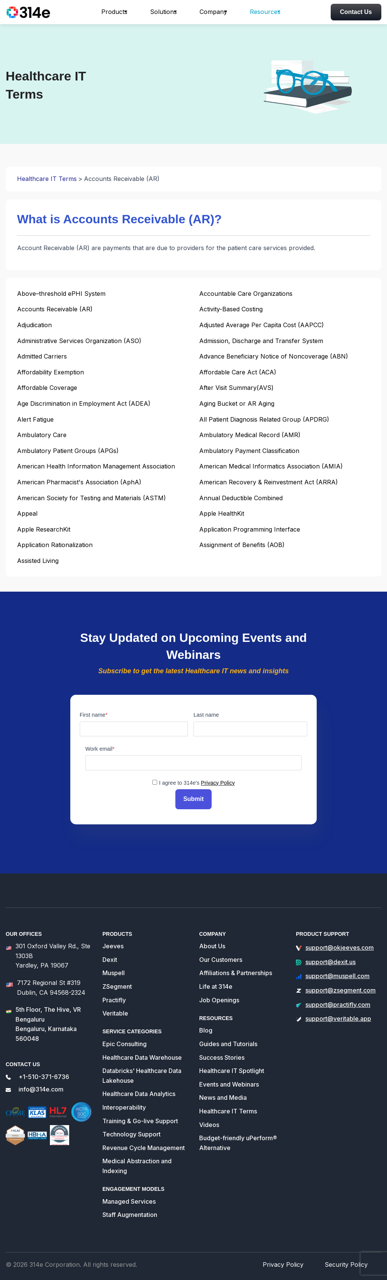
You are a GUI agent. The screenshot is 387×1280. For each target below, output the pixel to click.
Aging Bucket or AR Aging (236, 403)
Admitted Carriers (42, 356)
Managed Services (129, 1198)
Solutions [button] (163, 11)
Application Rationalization (55, 545)
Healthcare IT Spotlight (231, 1067)
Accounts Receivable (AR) (55, 309)
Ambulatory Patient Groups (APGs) (68, 450)
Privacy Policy (218, 783)
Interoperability (124, 1104)
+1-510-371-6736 (44, 1073)
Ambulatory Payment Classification (249, 450)
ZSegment (117, 983)
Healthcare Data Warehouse (142, 1054)
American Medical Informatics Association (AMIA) (271, 466)
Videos (209, 1121)
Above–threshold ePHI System (61, 293)
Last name (206, 715)
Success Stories (222, 1054)
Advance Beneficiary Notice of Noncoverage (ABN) (273, 356)
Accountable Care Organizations (246, 293)
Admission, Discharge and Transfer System (261, 341)
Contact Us (356, 12)
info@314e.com (41, 1086)
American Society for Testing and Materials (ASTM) (91, 498)
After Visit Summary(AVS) (236, 387)
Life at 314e (215, 983)
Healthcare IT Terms (47, 178)
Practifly (114, 996)
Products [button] (114, 11)
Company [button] (213, 11)
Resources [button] (265, 11)
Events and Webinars (229, 1081)
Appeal (27, 513)
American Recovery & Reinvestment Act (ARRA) (268, 482)
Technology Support (131, 1131)
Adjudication (34, 325)
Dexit (109, 956)
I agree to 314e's (197, 783)
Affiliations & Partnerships (235, 970)
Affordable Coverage (47, 387)
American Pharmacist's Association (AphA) (79, 482)
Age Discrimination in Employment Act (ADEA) (83, 403)
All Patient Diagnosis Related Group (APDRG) (264, 419)
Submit (193, 797)
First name (92, 715)
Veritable (115, 1010)
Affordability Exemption (50, 372)
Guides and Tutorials (228, 1040)
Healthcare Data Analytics (138, 1090)
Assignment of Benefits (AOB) (242, 545)
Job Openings (219, 996)
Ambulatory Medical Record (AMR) (249, 435)
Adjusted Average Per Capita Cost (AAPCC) (261, 325)
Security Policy (349, 1261)
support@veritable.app (338, 1015)
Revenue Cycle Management (143, 1144)
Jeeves (113, 942)
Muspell (113, 970)
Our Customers (220, 956)
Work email (99, 749)
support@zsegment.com (340, 987)
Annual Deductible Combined (241, 498)
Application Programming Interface (249, 529)
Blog (205, 1027)
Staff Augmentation (129, 1211)
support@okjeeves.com (339, 944)
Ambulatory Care (42, 435)
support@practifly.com (337, 1001)
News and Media (223, 1094)
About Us (212, 942)
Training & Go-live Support (140, 1117)
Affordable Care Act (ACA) (237, 372)
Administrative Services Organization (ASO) (79, 341)
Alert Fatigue (35, 419)
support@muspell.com (337, 973)
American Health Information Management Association (96, 466)
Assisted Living (38, 560)
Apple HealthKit (221, 513)
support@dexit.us (330, 958)
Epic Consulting (124, 1040)
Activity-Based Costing (231, 309)
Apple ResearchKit (43, 529)
